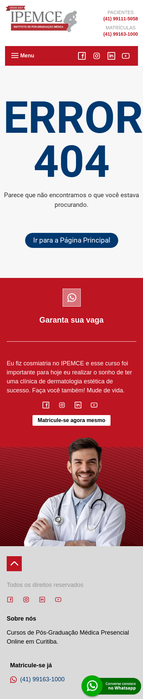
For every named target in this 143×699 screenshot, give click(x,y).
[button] (15, 56)
